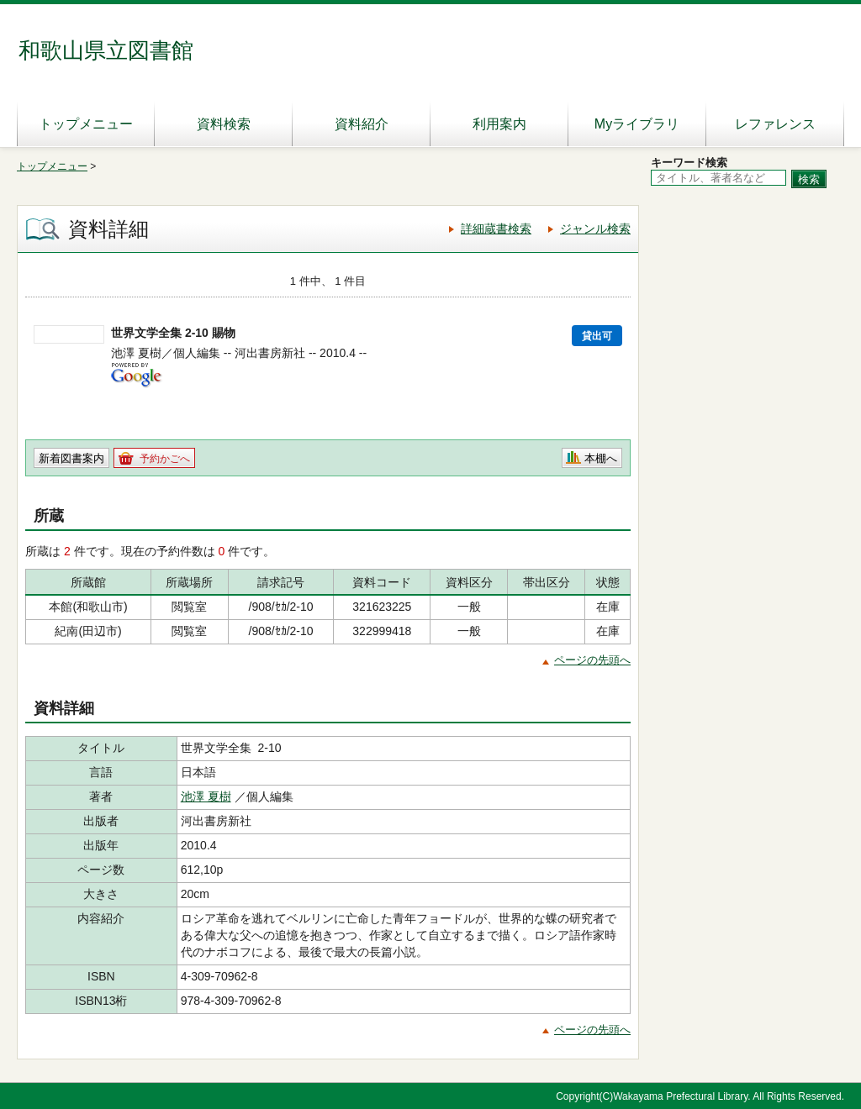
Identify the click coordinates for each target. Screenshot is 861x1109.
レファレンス (775, 124)
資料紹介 (361, 124)
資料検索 (224, 124)
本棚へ (600, 458)
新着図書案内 (71, 458)
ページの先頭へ (592, 660)
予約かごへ (165, 459)
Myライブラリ (636, 124)
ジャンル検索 (595, 228)
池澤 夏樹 (206, 796)
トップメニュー (86, 124)
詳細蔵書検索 (496, 228)
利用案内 (499, 124)
